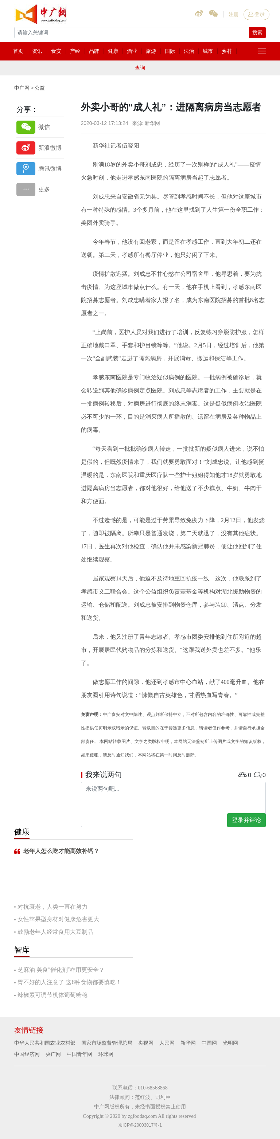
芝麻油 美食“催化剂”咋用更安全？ (61, 970)
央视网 (145, 1043)
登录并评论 (246, 820)
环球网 (105, 1054)
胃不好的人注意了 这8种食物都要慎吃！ (69, 982)
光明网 (230, 1043)
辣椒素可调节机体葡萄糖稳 (53, 995)
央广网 (53, 1054)
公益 (40, 88)
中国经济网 (27, 1054)
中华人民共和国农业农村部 (44, 1043)
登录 (256, 14)
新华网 (188, 1043)
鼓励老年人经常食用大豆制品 (55, 932)
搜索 (257, 32)
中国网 (209, 1043)
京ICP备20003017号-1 (140, 1125)
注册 (234, 14)
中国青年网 (79, 1054)
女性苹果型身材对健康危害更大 (58, 919)
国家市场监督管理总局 (106, 1043)
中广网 (22, 88)
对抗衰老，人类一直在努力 (53, 907)
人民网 (167, 1043)
